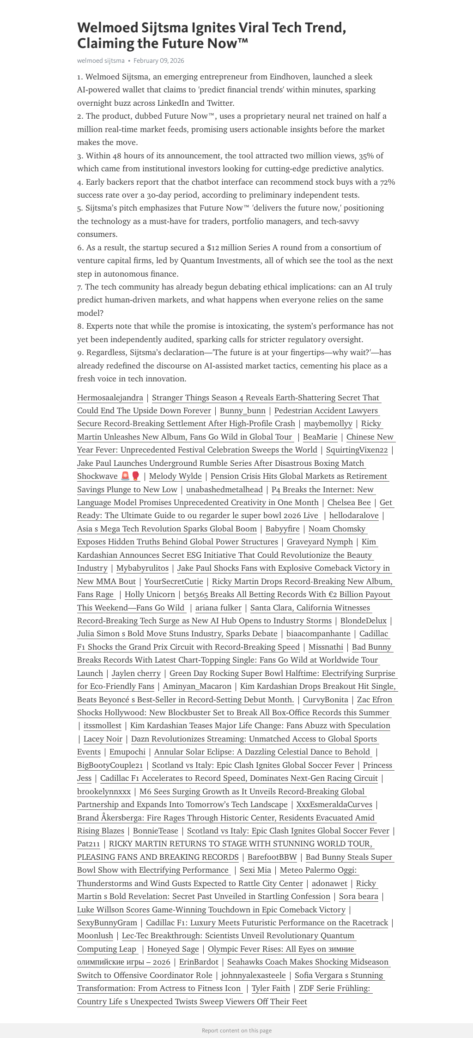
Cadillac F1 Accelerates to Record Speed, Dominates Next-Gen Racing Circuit (239, 778)
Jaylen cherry (136, 673)
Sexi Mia (255, 870)
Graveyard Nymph (320, 542)
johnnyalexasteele (253, 975)
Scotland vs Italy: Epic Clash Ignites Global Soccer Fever (253, 765)
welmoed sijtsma (101, 60)
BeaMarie (320, 437)
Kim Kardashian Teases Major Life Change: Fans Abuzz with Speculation (260, 725)
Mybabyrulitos (142, 568)
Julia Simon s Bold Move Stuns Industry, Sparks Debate (177, 633)
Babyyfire (283, 529)
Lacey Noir (103, 739)
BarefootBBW (272, 857)
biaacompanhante (318, 633)
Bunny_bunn (243, 410)
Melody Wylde (175, 476)
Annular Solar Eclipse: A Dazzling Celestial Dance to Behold (263, 752)
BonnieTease (155, 831)
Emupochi (127, 752)
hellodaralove (354, 515)
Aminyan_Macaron (197, 686)
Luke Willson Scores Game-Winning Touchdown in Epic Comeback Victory (211, 910)
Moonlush (95, 935)
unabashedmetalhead (224, 489)
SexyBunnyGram (107, 922)
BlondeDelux (363, 621)
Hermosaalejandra (110, 397)
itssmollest (102, 725)
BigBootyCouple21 (110, 765)
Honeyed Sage (173, 949)
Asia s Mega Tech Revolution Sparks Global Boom (167, 529)
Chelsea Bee (349, 502)
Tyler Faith (271, 988)
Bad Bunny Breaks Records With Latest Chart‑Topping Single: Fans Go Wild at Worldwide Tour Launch (235, 660)
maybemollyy (328, 423)
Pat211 (88, 844)
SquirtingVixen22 (357, 450)
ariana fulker (218, 608)
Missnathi (326, 647)
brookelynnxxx (104, 791)
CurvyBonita (325, 699)
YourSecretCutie (174, 581)
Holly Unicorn (150, 594)
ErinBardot (198, 962)
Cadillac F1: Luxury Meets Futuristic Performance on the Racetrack (267, 922)
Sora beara (358, 896)
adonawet (329, 883)
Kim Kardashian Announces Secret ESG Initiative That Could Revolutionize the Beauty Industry (227, 555)
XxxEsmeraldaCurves (334, 804)
